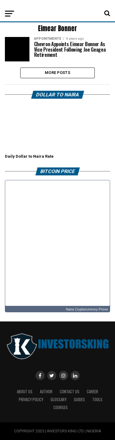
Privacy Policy (31, 399)
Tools (97, 399)
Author (46, 391)
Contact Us (69, 391)
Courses (60, 407)
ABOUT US (25, 391)
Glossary (59, 399)
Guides (79, 399)
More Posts (57, 72)
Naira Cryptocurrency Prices (87, 309)
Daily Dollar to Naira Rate (29, 156)
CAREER (92, 391)
